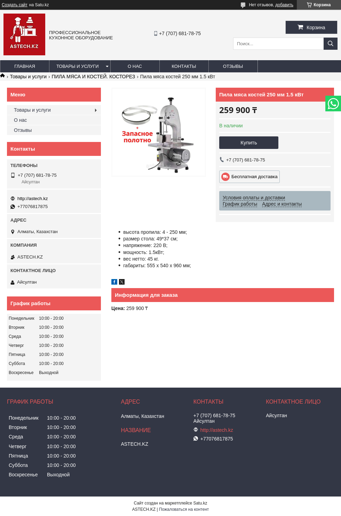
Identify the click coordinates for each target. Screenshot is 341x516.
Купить (248, 142)
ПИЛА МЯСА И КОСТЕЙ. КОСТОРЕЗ (93, 76)
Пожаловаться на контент (184, 509)
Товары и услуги (77, 66)
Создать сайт (14, 4)
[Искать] (331, 44)
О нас (135, 66)
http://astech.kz (32, 198)
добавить (284, 4)
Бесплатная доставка (254, 176)
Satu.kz (200, 503)
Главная (24, 66)
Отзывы (233, 66)
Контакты (184, 66)
